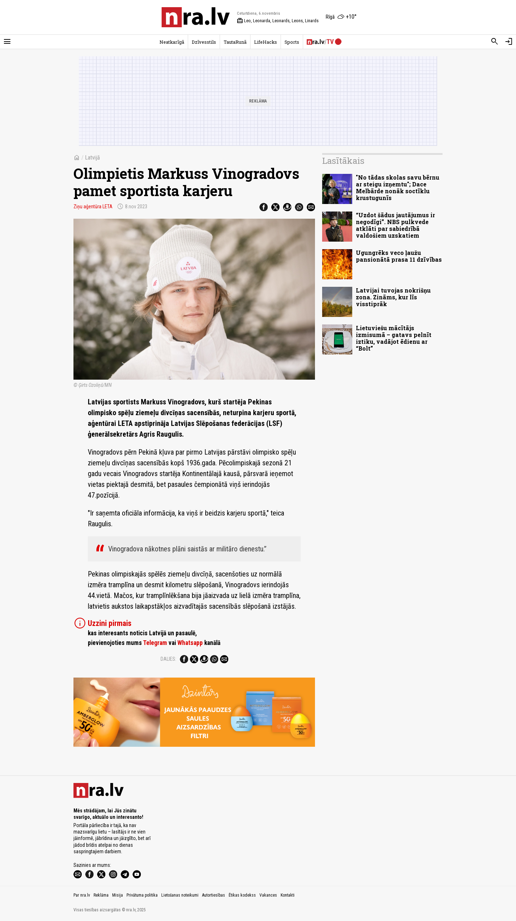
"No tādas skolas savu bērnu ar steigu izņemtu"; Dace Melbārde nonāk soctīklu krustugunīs (397, 188)
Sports (292, 42)
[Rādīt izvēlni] (7, 41)
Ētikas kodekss (242, 895)
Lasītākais (343, 160)
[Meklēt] (494, 41)
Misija (117, 895)
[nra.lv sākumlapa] (196, 17)
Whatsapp (190, 642)
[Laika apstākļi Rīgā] (341, 17)
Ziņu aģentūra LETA (93, 206)
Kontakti (288, 895)
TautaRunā (235, 42)
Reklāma (101, 895)
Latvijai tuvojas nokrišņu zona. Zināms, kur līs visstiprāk (393, 297)
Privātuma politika (142, 895)
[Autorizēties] (509, 41)
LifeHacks (265, 42)
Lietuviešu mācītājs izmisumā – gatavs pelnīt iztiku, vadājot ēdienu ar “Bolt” (393, 338)
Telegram (155, 642)
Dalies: (168, 659)
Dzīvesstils (204, 42)
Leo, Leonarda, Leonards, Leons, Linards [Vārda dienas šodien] (278, 20)
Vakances (268, 895)
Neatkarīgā (171, 42)
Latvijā (92, 157)
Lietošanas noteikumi (180, 895)
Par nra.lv (81, 895)
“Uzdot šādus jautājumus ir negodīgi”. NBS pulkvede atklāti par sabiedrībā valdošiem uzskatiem (395, 225)
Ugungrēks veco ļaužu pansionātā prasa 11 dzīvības (399, 256)
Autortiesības (213, 895)
